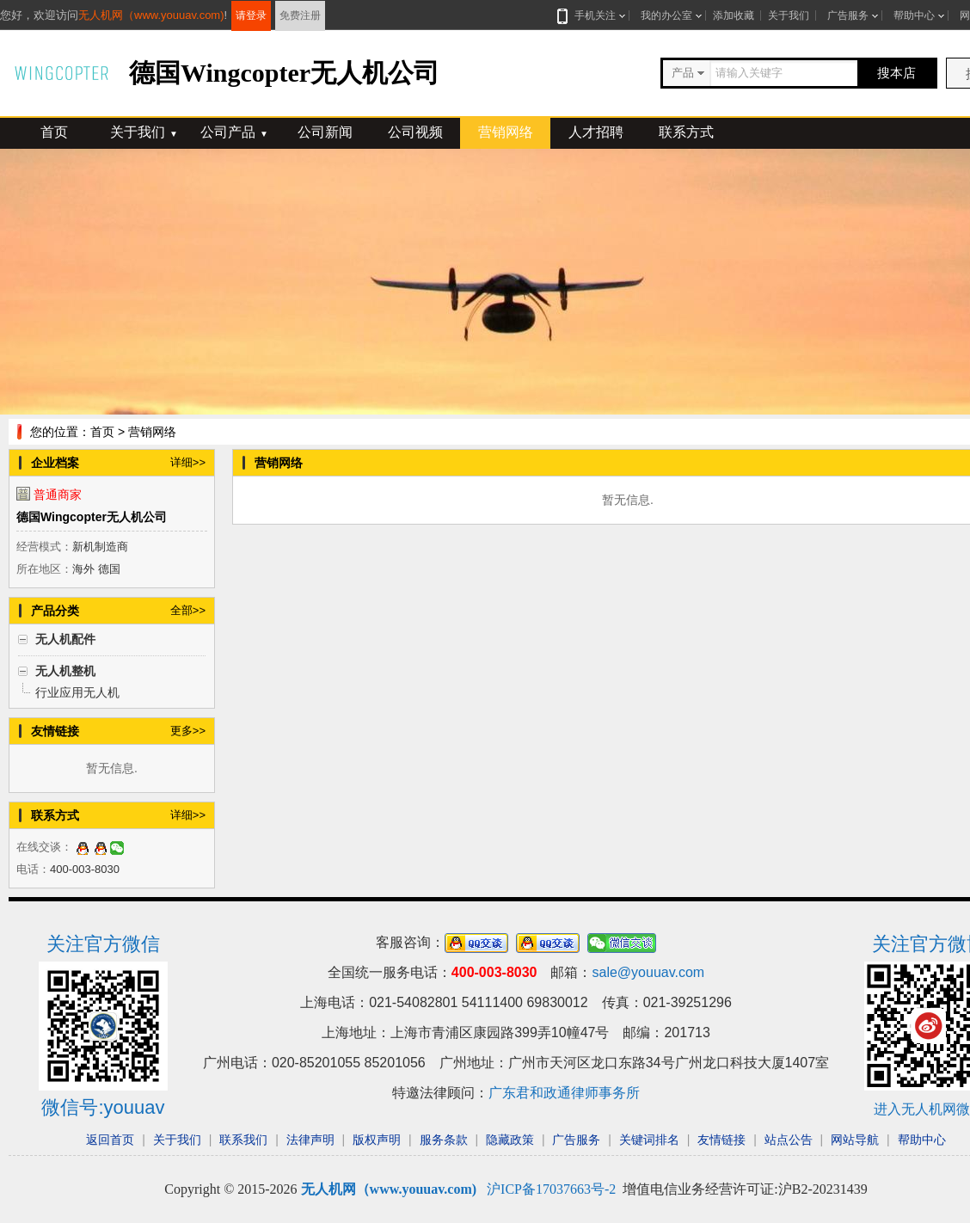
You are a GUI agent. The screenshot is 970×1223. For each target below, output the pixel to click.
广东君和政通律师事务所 (564, 1092)
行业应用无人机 (77, 692)
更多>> (188, 730)
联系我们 (243, 1139)
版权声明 (377, 1139)
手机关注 (592, 15)
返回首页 (110, 1139)
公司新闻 (325, 132)
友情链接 (721, 1139)
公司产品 (234, 132)
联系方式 (686, 132)
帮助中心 (914, 15)
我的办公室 (666, 15)
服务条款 (444, 1139)
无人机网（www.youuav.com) (151, 15)
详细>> (188, 462)
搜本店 (896, 72)
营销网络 (505, 132)
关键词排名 (649, 1139)
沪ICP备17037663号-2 (551, 1189)
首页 (54, 132)
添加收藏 (733, 15)
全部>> (188, 610)
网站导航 (855, 1139)
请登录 (251, 15)
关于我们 (788, 15)
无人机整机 (65, 671)
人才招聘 (595, 132)
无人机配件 (65, 639)
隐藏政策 (510, 1139)
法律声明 (310, 1139)
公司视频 (415, 132)
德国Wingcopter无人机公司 (91, 517)
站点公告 (788, 1139)
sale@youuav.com (648, 972)
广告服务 (848, 15)
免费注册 (300, 15)
